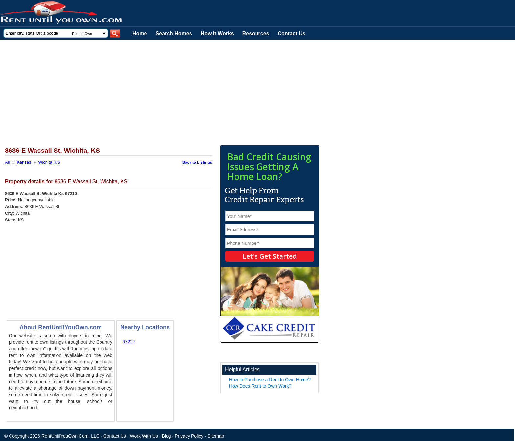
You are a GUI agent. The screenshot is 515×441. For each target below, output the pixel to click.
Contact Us (291, 33)
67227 (129, 341)
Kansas (24, 162)
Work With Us (144, 436)
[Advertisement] (161, 89)
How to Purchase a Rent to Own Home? (270, 379)
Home (139, 33)
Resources (255, 33)
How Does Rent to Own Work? (260, 386)
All (7, 162)
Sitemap (215, 436)
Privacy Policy (189, 436)
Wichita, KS (49, 162)
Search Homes (173, 33)
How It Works (217, 33)
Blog (166, 436)
